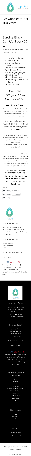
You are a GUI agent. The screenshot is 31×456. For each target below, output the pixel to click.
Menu (4, 7)
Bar (16, 400)
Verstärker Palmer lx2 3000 (15, 388)
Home (16, 379)
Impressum (15, 416)
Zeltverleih (15, 393)
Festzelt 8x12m (15, 395)
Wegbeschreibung (15, 435)
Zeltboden (15, 381)
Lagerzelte (15, 398)
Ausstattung (15, 386)
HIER (18, 142)
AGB (15, 414)
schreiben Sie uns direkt (11, 161)
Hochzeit (15, 384)
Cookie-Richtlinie (15, 419)
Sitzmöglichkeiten (15, 391)
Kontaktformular (15, 432)
